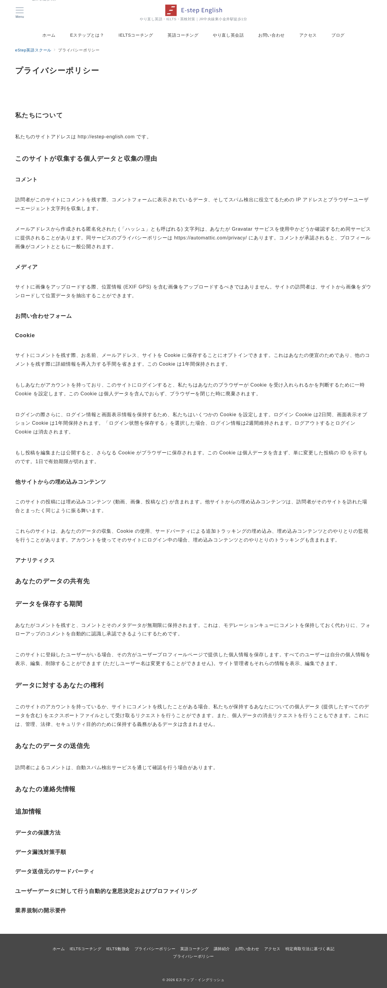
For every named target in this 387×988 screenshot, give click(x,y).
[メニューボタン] (19, 13)
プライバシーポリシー (193, 956)
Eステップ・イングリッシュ (200, 980)
